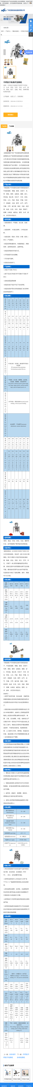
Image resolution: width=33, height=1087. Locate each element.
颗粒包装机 (16, 31)
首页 (2, 31)
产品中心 (8, 31)
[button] (4, 52)
